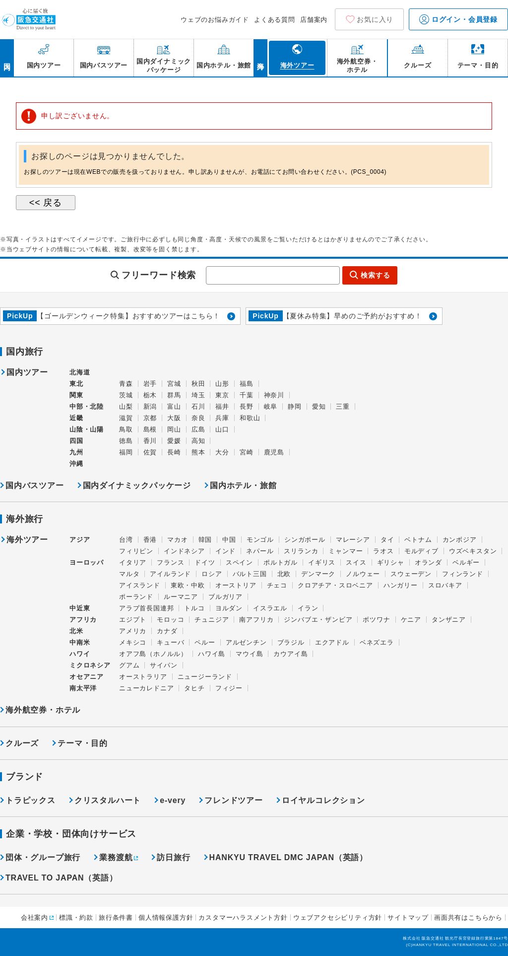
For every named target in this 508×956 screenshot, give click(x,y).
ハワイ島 (211, 654)
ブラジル (291, 642)
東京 (222, 395)
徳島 (126, 441)
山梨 (126, 406)
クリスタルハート (107, 800)
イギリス (321, 562)
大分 (222, 452)
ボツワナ (376, 619)
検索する (375, 275)
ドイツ (204, 562)
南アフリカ (256, 619)
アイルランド (170, 574)
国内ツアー (27, 372)
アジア (79, 539)
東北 (76, 383)
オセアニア (86, 676)
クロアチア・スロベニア (335, 585)
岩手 (150, 383)
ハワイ (79, 654)
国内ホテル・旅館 (243, 485)
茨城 (126, 395)
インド (225, 551)
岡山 (174, 429)
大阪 (174, 418)
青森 (126, 383)
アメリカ (132, 631)
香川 (150, 441)
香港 (150, 539)
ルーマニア (181, 596)
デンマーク (318, 574)
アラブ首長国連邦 (146, 608)
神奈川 (274, 395)
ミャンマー (345, 551)
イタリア (132, 562)
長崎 (174, 452)
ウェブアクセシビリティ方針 (337, 917)
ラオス (383, 551)
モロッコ (170, 619)
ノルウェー (363, 574)
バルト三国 (250, 574)
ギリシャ (390, 562)
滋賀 (126, 418)
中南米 (79, 642)
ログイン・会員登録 (458, 19)
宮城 (174, 383)
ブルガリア (225, 596)
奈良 (198, 418)
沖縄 (76, 463)
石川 (198, 406)
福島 (247, 383)
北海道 (79, 372)
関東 (76, 395)
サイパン (163, 665)
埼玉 (198, 395)
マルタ (129, 574)
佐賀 (150, 452)
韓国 (205, 539)
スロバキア (445, 585)
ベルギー (466, 562)
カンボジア (460, 539)
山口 (222, 429)
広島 (198, 429)
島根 (150, 429)
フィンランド (462, 574)
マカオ (177, 539)
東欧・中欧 (188, 585)
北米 (76, 631)
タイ (387, 539)
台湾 (126, 539)
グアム (129, 665)
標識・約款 (76, 917)
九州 (76, 452)
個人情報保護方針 (165, 917)
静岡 (295, 406)
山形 (222, 383)
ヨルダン (229, 608)
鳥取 (126, 429)
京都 (150, 418)
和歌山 (250, 418)
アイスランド (139, 585)
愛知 (319, 406)
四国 (76, 441)
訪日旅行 (173, 857)
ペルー (204, 642)
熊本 (198, 452)
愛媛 (174, 441)
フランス (170, 562)
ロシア (211, 574)
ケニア (411, 619)
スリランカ (301, 551)
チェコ (277, 585)
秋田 (198, 383)
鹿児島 (274, 452)
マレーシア (353, 539)
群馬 (174, 395)
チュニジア (211, 619)
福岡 (126, 452)
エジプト (132, 619)
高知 (198, 441)
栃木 (150, 395)
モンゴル (260, 539)
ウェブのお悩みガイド (215, 19)
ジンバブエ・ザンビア (318, 619)
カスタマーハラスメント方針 (242, 917)
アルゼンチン (246, 642)
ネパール (259, 551)
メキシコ (132, 642)
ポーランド (136, 596)
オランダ (428, 562)
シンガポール (304, 539)
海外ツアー (27, 539)
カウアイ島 (290, 654)
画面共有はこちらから (468, 917)
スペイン (239, 562)
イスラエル (270, 608)
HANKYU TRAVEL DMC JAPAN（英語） (288, 857)
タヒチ (194, 688)
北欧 (284, 574)
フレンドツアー (233, 800)
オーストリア (235, 585)
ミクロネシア (90, 665)
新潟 (150, 406)
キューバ (170, 642)
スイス (356, 562)
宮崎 (247, 452)
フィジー (229, 688)
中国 (229, 539)
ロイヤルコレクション (323, 800)
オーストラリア (143, 676)
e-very (173, 800)
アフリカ (83, 619)
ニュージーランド (205, 676)
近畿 (76, 418)
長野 (247, 406)
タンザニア (449, 619)
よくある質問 (274, 19)
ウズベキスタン (473, 551)
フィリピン (136, 551)
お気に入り (375, 19)
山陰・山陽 (86, 429)
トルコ (194, 608)
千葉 (247, 395)
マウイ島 (249, 654)
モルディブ (421, 551)
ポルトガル (280, 562)
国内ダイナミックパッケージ (137, 485)
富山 (174, 406)
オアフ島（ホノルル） (153, 654)
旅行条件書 (116, 917)
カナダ (167, 631)
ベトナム (418, 539)
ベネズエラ (377, 642)
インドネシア (184, 551)
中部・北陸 (86, 406)
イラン (308, 608)
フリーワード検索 (159, 275)
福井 (222, 406)
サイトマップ (408, 917)
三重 (343, 406)
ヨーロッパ (86, 562)
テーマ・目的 (83, 743)
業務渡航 (115, 857)
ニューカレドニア (146, 688)
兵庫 (222, 418)
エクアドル (332, 642)
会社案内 (34, 917)
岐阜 (271, 406)
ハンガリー (400, 585)
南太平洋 (83, 688)
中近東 (79, 608)
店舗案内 (313, 19)
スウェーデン (411, 574)
